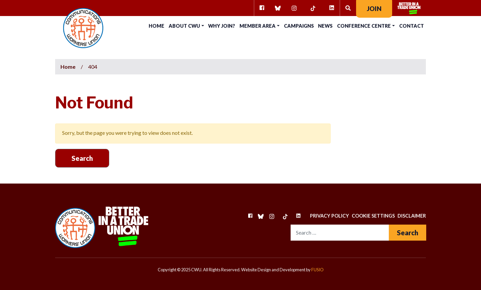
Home (156, 26)
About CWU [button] (184, 26)
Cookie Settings (373, 216)
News (325, 26)
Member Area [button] (257, 26)
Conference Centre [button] (364, 26)
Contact (411, 26)
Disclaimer (411, 216)
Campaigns (299, 26)
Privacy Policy (329, 216)
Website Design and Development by (282, 269)
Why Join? (221, 26)
